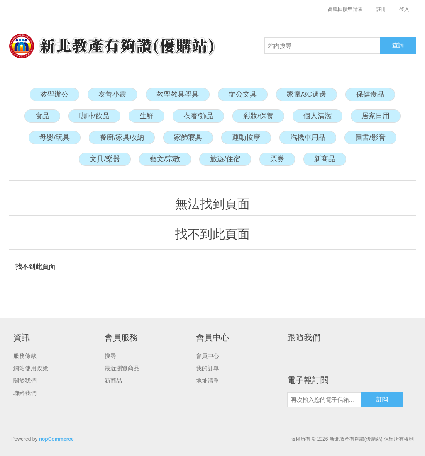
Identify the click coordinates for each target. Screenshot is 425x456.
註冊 (381, 9)
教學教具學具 (177, 94)
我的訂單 (207, 368)
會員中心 (207, 355)
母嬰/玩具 (54, 137)
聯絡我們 (25, 393)
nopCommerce (56, 439)
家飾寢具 (188, 137)
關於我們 (25, 380)
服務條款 (25, 355)
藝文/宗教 (165, 159)
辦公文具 (243, 94)
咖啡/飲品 (94, 116)
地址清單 (207, 380)
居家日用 (375, 116)
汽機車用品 (307, 137)
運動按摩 (246, 137)
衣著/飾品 (198, 116)
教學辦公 (54, 94)
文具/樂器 (105, 159)
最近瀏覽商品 (122, 368)
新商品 (324, 159)
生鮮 (146, 116)
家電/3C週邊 (306, 94)
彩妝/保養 (258, 116)
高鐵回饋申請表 (345, 9)
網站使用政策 (30, 368)
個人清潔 (317, 116)
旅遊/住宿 (225, 159)
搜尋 (110, 355)
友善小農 (112, 94)
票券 (277, 159)
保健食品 (370, 94)
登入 (404, 9)
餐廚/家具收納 (122, 137)
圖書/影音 (370, 137)
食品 (42, 116)
